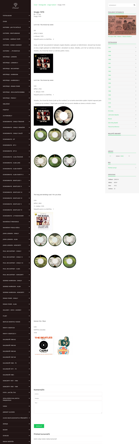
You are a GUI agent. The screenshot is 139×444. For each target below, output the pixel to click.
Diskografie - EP (9, 139)
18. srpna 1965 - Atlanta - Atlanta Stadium (120, 36)
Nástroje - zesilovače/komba (14, 92)
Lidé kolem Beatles (113, 115)
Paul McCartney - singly (12, 251)
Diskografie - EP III (10, 151)
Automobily (7, 116)
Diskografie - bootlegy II (12, 186)
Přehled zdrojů (112, 168)
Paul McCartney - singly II (13, 257)
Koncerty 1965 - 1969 (10, 386)
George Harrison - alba (12, 286)
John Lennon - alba (10, 239)
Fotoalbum (7, 15)
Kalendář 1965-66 (9, 351)
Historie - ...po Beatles (11, 51)
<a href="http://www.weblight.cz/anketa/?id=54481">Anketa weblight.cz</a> (122, 141)
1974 (109, 99)
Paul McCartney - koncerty (13, 275)
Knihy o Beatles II (9, 333)
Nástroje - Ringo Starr (11, 86)
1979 (109, 103)
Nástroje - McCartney (11, 68)
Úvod (5, 21)
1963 (109, 71)
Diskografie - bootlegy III (12, 192)
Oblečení (6, 104)
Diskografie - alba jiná (11, 163)
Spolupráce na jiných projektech (11, 399)
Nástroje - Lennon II (10, 63)
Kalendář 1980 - (9, 375)
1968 (109, 91)
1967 (109, 87)
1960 (109, 59)
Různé (110, 119)
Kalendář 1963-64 (9, 345)
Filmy (5, 316)
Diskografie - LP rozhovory (13, 216)
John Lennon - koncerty (12, 245)
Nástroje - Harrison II (11, 80)
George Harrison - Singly (12, 280)
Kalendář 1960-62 (9, 339)
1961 (109, 63)
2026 (122, 156)
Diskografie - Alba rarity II (13, 174)
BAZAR (5, 430)
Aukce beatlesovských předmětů (15, 418)
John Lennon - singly (11, 233)
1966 (109, 83)
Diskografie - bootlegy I (12, 180)
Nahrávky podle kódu (11, 227)
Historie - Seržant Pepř (11, 39)
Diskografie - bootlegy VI (12, 210)
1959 (109, 55)
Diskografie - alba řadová (13, 157)
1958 (109, 51)
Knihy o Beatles (9, 328)
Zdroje (5, 424)
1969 (109, 95)
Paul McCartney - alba (11, 269)
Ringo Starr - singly (10, 298)
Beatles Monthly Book (11, 322)
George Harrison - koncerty (13, 292)
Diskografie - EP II (9, 145)
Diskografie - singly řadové (13, 121)
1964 (109, 75)
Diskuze (6, 435)
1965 (109, 79)
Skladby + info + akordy (12, 310)
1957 (109, 47)
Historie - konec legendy (12, 45)
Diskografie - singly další (13, 133)
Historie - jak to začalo (12, 27)
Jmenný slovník (9, 412)
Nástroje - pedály (9, 98)
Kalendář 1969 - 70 (10, 363)
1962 (109, 67)
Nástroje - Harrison (10, 74)
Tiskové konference (113, 127)
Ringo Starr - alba (10, 304)
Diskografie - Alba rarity (12, 169)
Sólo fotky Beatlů (113, 123)
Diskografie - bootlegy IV (12, 198)
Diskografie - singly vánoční (14, 127)
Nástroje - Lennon (10, 57)
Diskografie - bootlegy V (12, 204)
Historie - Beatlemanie (11, 33)
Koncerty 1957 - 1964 (10, 381)
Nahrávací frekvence (11, 222)
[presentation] (48, 419)
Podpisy (6, 110)
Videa (5, 406)
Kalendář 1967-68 (9, 357)
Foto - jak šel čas (9, 392)
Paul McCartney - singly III (13, 263)
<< (110, 156)
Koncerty (110, 111)
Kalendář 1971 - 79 (10, 369)
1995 (109, 107)
